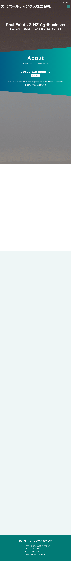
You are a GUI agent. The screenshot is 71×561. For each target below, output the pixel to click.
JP (63, 2)
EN (67, 2)
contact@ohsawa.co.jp (38, 554)
